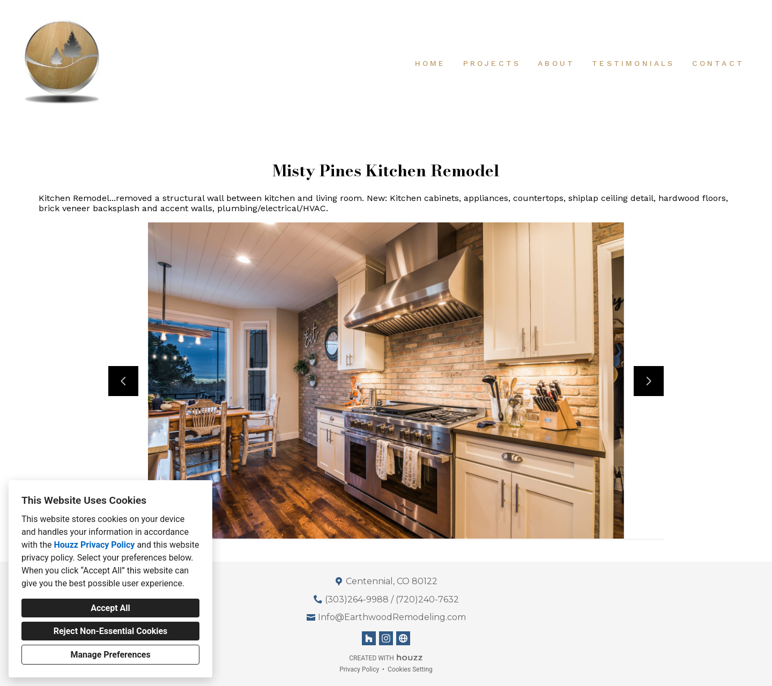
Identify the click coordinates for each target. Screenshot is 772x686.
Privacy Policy (359, 669)
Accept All (110, 608)
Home (430, 63)
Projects (492, 63)
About (556, 63)
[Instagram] (386, 638)
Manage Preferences (110, 655)
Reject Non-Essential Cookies (111, 631)
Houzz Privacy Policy (94, 545)
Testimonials (633, 63)
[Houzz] (369, 638)
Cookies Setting (410, 669)
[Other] (403, 638)
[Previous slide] (123, 381)
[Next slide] (649, 381)
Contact (718, 63)
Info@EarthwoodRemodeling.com (392, 617)
